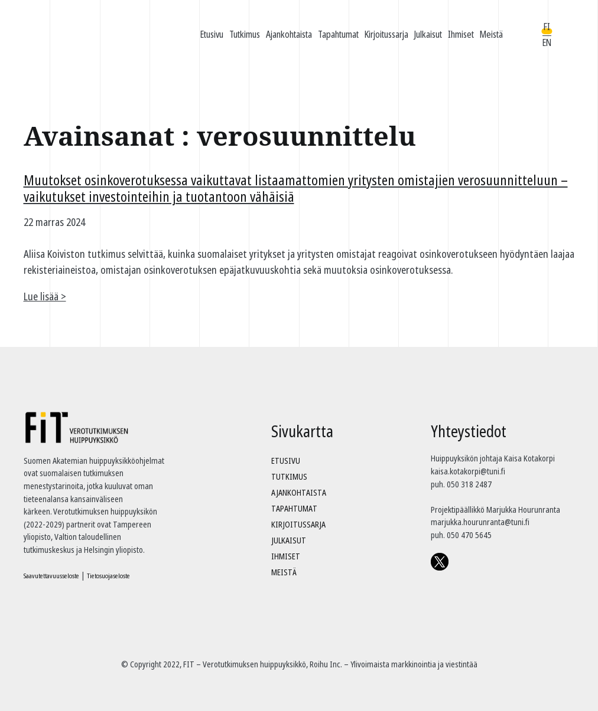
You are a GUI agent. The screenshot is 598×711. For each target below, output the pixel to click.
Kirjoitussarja (386, 34)
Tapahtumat (338, 34)
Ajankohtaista (289, 34)
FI (547, 26)
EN (546, 42)
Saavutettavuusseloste (51, 575)
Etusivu (211, 34)
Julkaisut (428, 34)
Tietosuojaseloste (108, 575)
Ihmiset (461, 34)
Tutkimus (244, 34)
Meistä (491, 34)
